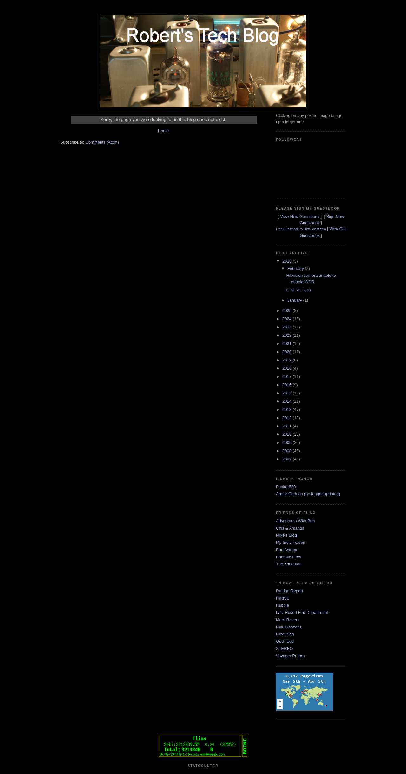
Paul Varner (287, 549)
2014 (287, 401)
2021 (287, 343)
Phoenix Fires (288, 557)
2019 (287, 360)
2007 (287, 459)
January (295, 300)
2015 (287, 393)
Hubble (282, 605)
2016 (287, 384)
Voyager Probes (290, 656)
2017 (287, 376)
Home (163, 130)
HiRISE (283, 598)
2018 (287, 368)
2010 (287, 434)
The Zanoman (289, 564)
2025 (287, 310)
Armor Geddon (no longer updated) (308, 493)
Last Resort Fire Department (302, 612)
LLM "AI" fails (298, 290)
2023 (287, 327)
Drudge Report (289, 591)
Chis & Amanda (290, 528)
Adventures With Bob (295, 520)
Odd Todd (285, 641)
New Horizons (289, 627)
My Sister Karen (290, 542)
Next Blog (285, 634)
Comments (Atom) (102, 142)
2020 (287, 351)
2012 (287, 417)
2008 (287, 450)
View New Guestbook (299, 216)
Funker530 (286, 487)
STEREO (284, 648)
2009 (287, 442)
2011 (287, 426)
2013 (287, 409)
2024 (287, 318)
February (296, 268)
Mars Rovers (287, 619)
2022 (287, 335)
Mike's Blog (286, 535)
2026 (287, 261)
